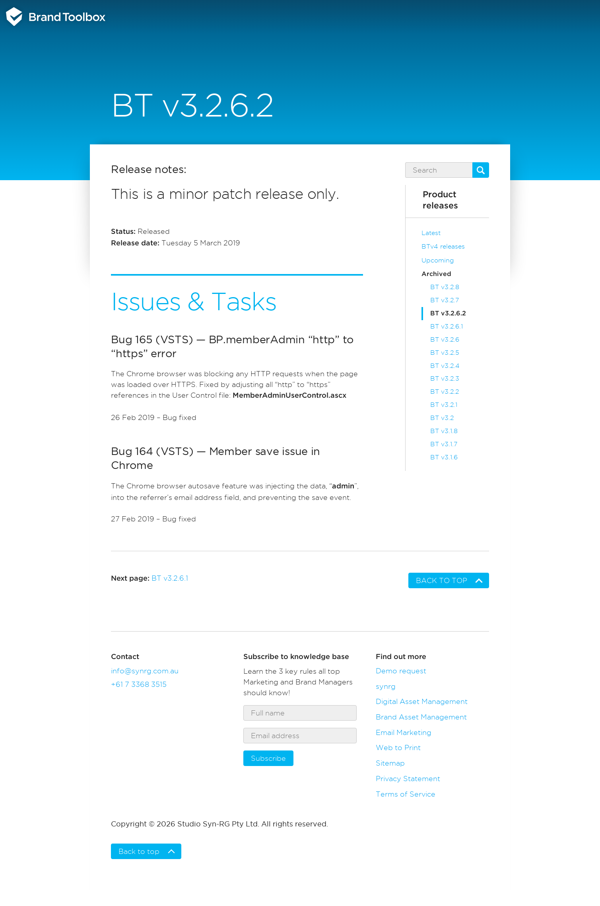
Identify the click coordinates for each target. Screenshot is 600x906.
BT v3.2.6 (444, 339)
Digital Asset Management (422, 701)
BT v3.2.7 (444, 300)
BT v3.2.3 (444, 378)
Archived (436, 274)
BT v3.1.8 (444, 431)
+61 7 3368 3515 (139, 684)
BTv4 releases (443, 246)
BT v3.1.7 (443, 444)
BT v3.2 (442, 417)
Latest (431, 232)
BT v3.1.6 (444, 457)
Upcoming (437, 260)
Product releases (440, 200)
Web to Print (398, 747)
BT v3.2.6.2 (448, 313)
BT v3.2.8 (444, 287)
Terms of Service (405, 794)
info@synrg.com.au (145, 671)
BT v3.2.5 (444, 352)
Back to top (441, 580)
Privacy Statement (408, 778)
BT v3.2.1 (443, 404)
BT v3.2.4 (445, 365)
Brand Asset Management (421, 717)
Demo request (401, 671)
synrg (386, 686)
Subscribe (268, 758)
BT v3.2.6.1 (446, 326)
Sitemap (390, 763)
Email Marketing (403, 732)
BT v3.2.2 (444, 391)
